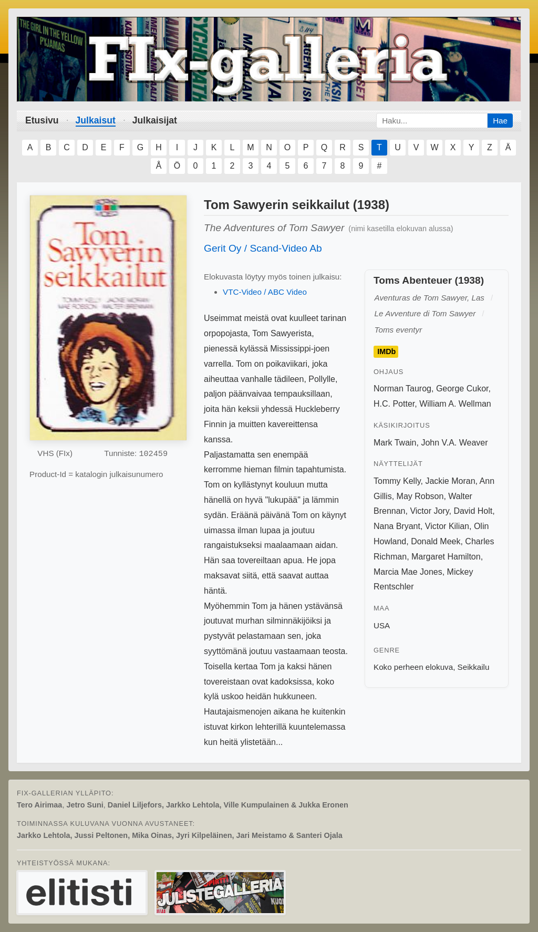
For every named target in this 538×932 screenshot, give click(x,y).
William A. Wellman (455, 403)
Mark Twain (395, 442)
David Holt (472, 510)
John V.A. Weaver (454, 442)
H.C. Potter (394, 403)
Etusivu (42, 120)
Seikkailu (474, 666)
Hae (500, 120)
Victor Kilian (447, 526)
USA (382, 625)
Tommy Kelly (397, 481)
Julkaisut (96, 120)
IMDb (386, 351)
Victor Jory (429, 510)
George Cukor (462, 388)
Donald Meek (435, 541)
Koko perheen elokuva (413, 666)
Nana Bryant (397, 526)
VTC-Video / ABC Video (265, 291)
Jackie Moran (450, 481)
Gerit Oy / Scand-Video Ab (263, 248)
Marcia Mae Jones (408, 571)
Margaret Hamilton (446, 556)
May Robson (420, 496)
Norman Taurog (402, 388)
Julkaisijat (154, 120)
